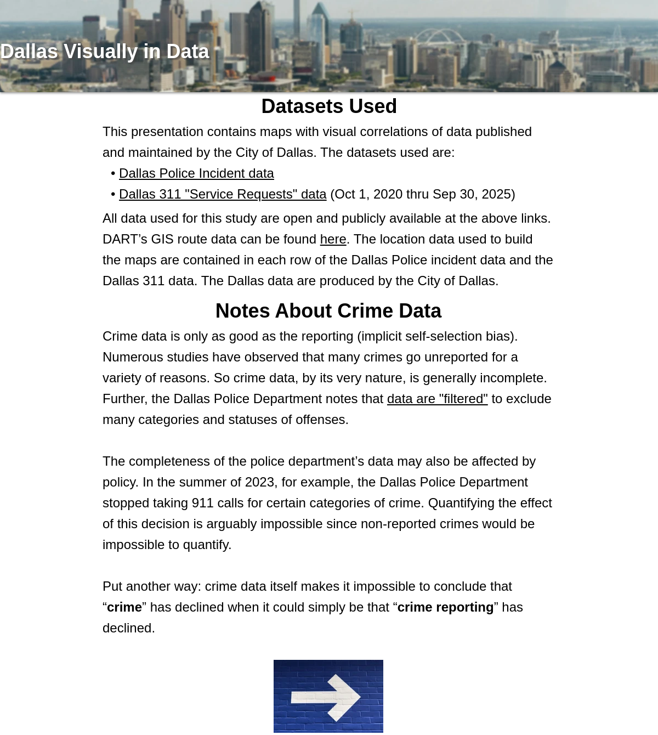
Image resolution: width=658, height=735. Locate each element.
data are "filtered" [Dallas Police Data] (437, 398)
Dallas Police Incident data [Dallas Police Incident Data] (196, 173)
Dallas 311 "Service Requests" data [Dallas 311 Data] (223, 193)
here (333, 238)
